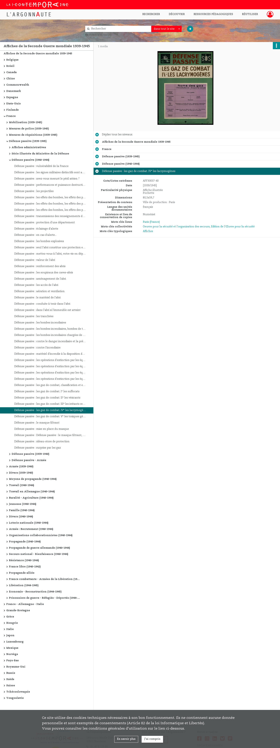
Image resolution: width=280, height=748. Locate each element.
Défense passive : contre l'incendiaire (37, 347)
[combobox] (166, 29)
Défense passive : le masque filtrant (36, 423)
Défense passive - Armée (29, 460)
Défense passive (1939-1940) (30, 454)
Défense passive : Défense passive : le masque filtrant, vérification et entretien (50, 435)
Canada (11, 72)
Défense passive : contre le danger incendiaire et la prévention (50, 341)
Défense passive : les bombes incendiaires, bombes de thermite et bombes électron (50, 329)
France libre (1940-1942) (25, 566)
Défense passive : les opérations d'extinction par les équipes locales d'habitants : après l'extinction (50, 379)
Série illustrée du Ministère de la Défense (40, 153)
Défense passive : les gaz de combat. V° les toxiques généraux (50, 416)
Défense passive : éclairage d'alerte (36, 229)
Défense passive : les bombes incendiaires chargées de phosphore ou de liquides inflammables (50, 335)
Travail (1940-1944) (21, 485)
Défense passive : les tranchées (33, 316)
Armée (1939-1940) (21, 466)
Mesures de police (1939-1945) (29, 128)
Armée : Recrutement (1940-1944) (31, 529)
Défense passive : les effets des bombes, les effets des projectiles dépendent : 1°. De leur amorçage (50, 197)
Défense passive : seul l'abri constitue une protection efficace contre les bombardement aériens (50, 247)
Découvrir (177, 14)
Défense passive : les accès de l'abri (36, 285)
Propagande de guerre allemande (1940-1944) (39, 548)
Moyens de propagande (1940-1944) (33, 479)
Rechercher (151, 14)
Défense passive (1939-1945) (28, 141)
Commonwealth (17, 85)
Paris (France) (151, 222)
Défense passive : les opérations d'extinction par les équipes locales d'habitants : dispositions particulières (50, 372)
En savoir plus (126, 739)
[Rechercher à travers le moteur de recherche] (120, 29)
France (11, 116)
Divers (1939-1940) (21, 473)
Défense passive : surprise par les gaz (37, 448)
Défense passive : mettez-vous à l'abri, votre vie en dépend (50, 254)
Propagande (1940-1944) (25, 541)
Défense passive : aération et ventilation (39, 291)
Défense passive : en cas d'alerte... (35, 235)
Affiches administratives (29, 147)
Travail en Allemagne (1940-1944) (32, 491)
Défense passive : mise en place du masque (41, 429)
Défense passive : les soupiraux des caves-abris (43, 272)
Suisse (10, 685)
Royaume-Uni (15, 667)
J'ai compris (152, 739)
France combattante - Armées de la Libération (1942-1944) (44, 579)
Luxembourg (15, 642)
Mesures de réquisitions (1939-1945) (33, 135)
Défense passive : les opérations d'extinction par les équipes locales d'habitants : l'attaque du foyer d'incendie (50, 366)
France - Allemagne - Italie (25, 604)
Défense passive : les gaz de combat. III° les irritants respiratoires (50, 404)
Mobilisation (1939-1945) (25, 122)
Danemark (13, 91)
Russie (10, 673)
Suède (10, 679)
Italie (10, 629)
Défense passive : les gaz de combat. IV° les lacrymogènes (50, 410)
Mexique (12, 648)
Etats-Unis (13, 103)
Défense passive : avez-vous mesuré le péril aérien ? (46, 179)
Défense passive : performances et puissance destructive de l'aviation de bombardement (50, 185)
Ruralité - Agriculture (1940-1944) (31, 498)
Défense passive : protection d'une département (44, 222)
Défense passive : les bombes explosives (39, 241)
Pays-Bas (12, 660)
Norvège (12, 654)
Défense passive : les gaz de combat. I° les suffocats (46, 391)
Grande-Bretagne (18, 610)
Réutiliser (250, 14)
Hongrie (12, 623)
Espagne (12, 97)
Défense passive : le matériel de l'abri (37, 297)
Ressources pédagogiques (213, 14)
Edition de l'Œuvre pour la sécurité (233, 226)
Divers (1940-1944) (21, 516)
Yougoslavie (15, 698)
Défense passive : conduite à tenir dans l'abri (42, 304)
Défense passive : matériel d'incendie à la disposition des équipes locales (50, 354)
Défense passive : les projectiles (34, 191)
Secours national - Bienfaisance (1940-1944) (38, 554)
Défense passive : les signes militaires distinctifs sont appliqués (50, 172)
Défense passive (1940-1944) (30, 160)
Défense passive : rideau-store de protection (41, 441)
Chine (10, 78)
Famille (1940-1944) (22, 510)
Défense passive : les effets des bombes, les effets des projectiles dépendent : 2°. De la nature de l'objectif (50, 204)
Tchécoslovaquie (18, 692)
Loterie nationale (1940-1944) (28, 523)
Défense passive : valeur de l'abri (34, 260)
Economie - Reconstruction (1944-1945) (35, 591)
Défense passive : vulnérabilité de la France (41, 166)
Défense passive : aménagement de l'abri (40, 279)
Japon (10, 635)
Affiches (148, 231)
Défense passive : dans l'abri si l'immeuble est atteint (47, 310)
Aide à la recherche (100, 35)
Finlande (12, 110)
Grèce (10, 617)
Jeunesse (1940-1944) (22, 504)
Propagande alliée (21, 573)
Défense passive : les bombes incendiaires (40, 322)
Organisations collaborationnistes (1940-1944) (40, 535)
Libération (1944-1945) (24, 585)
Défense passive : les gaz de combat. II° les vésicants (47, 398)
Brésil (10, 66)
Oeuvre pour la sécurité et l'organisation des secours (176, 226)
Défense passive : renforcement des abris (40, 266)
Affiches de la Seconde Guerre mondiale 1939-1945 (38, 53)
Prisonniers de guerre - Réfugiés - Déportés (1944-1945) (44, 598)
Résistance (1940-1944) (24, 560)
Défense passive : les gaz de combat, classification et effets (50, 385)
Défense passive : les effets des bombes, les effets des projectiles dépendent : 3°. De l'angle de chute (50, 210)
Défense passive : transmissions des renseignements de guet (50, 216)
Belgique (12, 60)
